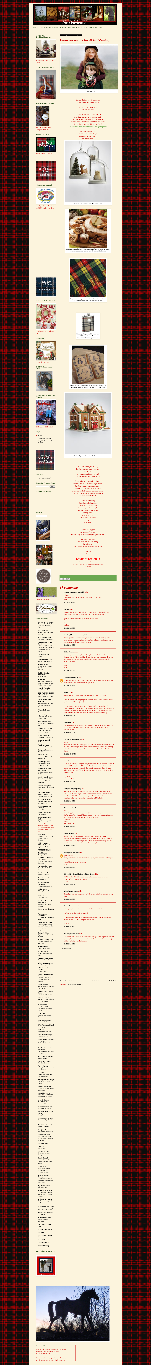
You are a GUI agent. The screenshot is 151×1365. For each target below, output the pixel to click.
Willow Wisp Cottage (45, 1199)
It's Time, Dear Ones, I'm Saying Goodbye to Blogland (45, 838)
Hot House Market (44, 792)
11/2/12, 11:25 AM (70, 782)
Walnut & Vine (43, 1030)
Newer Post (63, 981)
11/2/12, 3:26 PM (69, 826)
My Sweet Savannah (44, 799)
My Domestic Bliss (44, 1185)
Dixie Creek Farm (44, 843)
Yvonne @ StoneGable (71, 934)
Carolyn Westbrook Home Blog (44, 1048)
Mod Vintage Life (44, 878)
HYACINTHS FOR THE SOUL (44, 700)
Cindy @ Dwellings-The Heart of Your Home (79, 874)
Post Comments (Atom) (75, 984)
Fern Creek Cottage (44, 1020)
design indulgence (44, 735)
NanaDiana (67, 722)
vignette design (43, 715)
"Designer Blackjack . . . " (45, 886)
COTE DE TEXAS (44, 755)
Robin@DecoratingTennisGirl (74, 592)
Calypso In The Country (46, 622)
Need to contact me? (44, 478)
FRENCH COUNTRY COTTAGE (45, 858)
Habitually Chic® (44, 761)
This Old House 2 (43, 946)
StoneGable (42, 1167)
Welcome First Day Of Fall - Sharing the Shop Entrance (46, 979)
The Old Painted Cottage (43, 1176)
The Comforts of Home (45, 1056)
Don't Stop (41, 809)
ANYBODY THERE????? (46, 737)
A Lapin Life (42, 1130)
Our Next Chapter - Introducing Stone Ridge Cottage (45, 1008)
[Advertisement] (88, 965)
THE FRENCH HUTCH (46, 693)
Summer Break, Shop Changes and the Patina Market (45, 1161)
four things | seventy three (45, 639)
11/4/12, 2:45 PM (69, 944)
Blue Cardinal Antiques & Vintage (46, 1040)
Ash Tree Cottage (43, 745)
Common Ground (44, 740)
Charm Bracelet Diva (45, 659)
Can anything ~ (42, 814)
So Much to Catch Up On (45, 747)
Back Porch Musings (45, 1035)
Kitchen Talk (42, 879)
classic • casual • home (45, 777)
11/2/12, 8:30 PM (69, 846)
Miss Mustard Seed (44, 637)
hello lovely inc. (43, 631)
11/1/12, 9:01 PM (69, 645)
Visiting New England (44, 1031)
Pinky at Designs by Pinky (72, 788)
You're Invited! (42, 1187)
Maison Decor (42, 889)
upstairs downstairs (44, 1086)
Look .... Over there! (44, 948)
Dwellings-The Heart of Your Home (45, 901)
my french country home (46, 1206)
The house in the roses (45, 1213)
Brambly (41, 1232)
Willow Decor (42, 1004)
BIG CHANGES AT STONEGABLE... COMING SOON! (44, 1170)
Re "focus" (41, 742)
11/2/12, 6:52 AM (69, 732)
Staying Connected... (44, 1126)
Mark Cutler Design (44, 1217)
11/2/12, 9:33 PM (69, 867)
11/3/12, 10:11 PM (69, 927)
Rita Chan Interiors (43, 1063)
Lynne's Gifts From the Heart (45, 975)
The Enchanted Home (45, 1190)
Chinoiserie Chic (43, 654)
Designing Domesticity (45, 750)
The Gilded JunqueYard (46, 1125)
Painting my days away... (45, 1027)
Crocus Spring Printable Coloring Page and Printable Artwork (45, 668)
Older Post (112, 981)
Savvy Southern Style (45, 866)
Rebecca (67, 692)
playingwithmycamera (45, 958)
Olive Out (41, 1146)
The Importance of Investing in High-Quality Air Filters (45, 772)
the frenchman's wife (45, 1107)
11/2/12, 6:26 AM (69, 715)
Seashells (41, 656)
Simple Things (42, 1058)
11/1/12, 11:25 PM (69, 685)
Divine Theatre (69, 652)
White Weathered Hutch (46, 1025)
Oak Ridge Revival (44, 1093)
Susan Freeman (69, 761)
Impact (40, 1226)
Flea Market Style (44, 1134)
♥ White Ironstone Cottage (44, 968)
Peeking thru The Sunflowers (43, 673)
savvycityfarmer (43, 1100)
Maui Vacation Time (44, 690)
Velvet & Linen (43, 824)
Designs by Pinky (43, 933)
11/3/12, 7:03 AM (69, 884)
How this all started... (44, 438)
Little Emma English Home (45, 1236)
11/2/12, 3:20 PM (69, 801)
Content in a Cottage (45, 728)
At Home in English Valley (44, 818)
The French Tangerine (45, 963)
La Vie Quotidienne (44, 812)
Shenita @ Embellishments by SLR (75, 635)
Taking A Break (42, 855)
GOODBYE (41, 1214)
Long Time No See (43, 897)
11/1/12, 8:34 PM (69, 602)
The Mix (40, 751)
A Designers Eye (43, 1036)
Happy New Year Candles (45, 1131)
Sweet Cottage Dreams (45, 1118)
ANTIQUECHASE (44, 850)
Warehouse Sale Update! (45, 994)
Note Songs (41, 834)
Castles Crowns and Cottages (44, 807)
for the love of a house (45, 922)
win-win (40, 911)
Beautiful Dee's (43, 1143)
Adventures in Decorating (42, 914)
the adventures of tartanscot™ (43, 883)
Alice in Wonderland (44, 712)
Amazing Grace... (43, 676)
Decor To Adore (43, 984)
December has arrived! (44, 960)
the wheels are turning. (44, 1108)
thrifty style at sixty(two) (46, 909)
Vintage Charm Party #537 (46, 661)
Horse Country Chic (44, 786)
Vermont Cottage (43, 1246)
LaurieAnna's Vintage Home (45, 992)
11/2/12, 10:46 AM (70, 754)
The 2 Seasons (42, 853)
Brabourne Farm (43, 1151)
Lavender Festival (43, 1022)
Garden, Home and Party (72, 739)
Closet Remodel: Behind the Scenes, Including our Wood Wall (45, 1180)
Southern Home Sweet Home (45, 1112)
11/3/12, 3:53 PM (69, 899)
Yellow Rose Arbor (70, 906)
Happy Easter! (42, 1115)
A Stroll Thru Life (44, 688)
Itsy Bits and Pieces (44, 873)
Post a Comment (67, 948)
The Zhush (41, 679)
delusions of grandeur (45, 1229)
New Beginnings (43, 971)
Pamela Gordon (69, 833)
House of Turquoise (44, 1061)
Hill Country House (44, 1224)
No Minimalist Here (44, 768)
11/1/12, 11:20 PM (69, 671)
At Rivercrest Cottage (71, 677)
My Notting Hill (43, 951)
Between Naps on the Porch (45, 643)
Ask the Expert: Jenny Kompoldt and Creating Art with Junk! (46, 1138)
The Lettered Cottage (45, 722)
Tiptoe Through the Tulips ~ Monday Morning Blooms (45, 705)
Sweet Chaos (42, 1073)
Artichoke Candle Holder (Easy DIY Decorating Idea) (45, 625)
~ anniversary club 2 (44, 965)
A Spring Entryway (43, 874)
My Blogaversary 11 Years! (46, 821)
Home (88, 981)
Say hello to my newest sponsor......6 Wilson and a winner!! (45, 1194)
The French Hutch (70, 808)
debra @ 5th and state (71, 852)
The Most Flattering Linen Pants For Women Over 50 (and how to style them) (46, 683)
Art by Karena (43, 1066)
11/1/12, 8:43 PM (69, 628)
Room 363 (41, 1240)
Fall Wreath (41, 1148)
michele (66, 609)
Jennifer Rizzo (43, 664)
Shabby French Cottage (46, 1079)
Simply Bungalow (44, 1158)
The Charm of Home (71, 891)
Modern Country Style (45, 940)
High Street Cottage (44, 998)
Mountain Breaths (44, 710)
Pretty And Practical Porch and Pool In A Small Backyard (46, 780)
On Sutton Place (43, 1243)
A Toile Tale (42, 1013)
